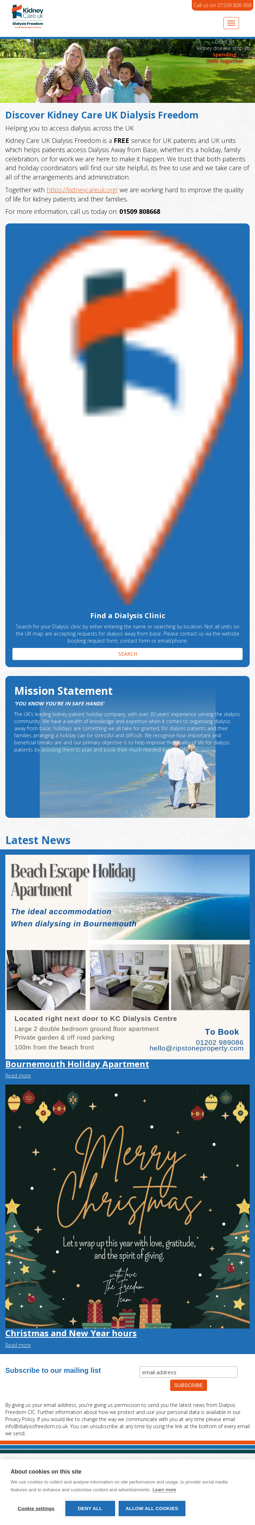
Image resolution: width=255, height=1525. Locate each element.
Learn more (164, 1489)
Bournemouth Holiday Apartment (77, 1064)
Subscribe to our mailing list (53, 1370)
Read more (18, 1075)
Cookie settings (36, 1508)
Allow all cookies (152, 1508)
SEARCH (127, 653)
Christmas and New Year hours (71, 1333)
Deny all (90, 1508)
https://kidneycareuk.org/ (82, 189)
